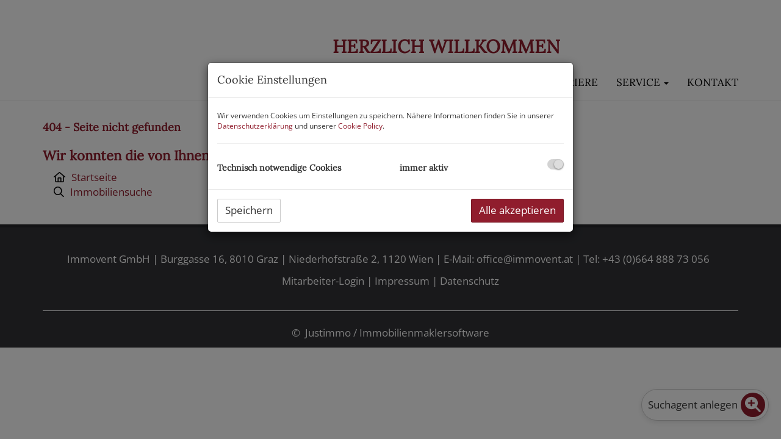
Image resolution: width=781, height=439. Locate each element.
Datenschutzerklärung (255, 126)
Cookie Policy (360, 126)
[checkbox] (555, 164)
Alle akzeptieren (517, 210)
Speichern (249, 210)
